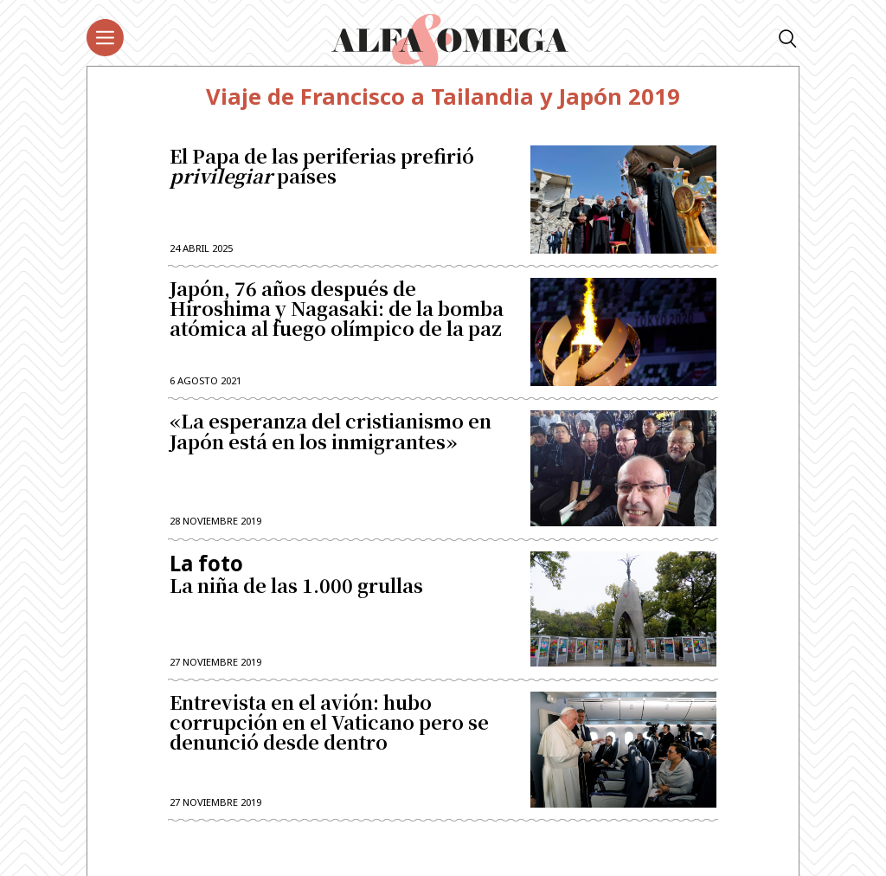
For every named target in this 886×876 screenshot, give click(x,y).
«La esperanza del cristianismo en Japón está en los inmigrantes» (330, 432)
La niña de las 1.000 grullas (340, 574)
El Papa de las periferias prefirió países (322, 167)
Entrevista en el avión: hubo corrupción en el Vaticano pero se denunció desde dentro (329, 723)
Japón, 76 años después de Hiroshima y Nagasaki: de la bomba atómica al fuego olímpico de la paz (337, 309)
